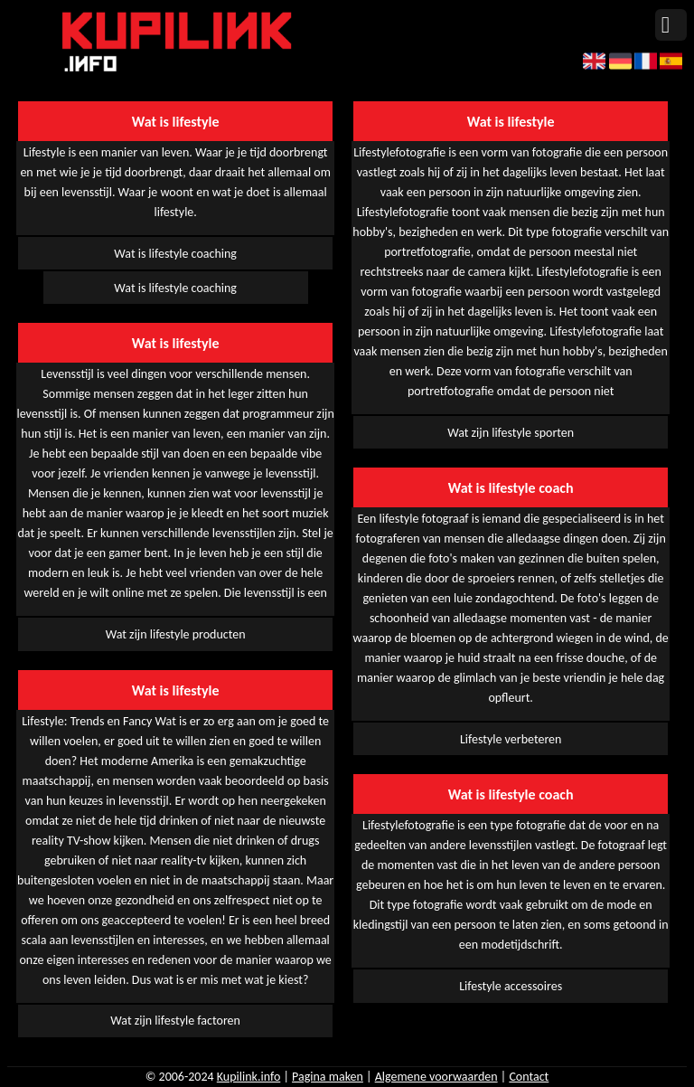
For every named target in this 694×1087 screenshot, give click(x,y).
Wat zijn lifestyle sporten (510, 432)
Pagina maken (327, 1076)
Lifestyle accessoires (510, 986)
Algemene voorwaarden (436, 1076)
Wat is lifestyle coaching (175, 253)
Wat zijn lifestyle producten (176, 634)
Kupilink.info (249, 1076)
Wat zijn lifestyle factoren (175, 1020)
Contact (529, 1076)
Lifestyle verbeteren (510, 739)
